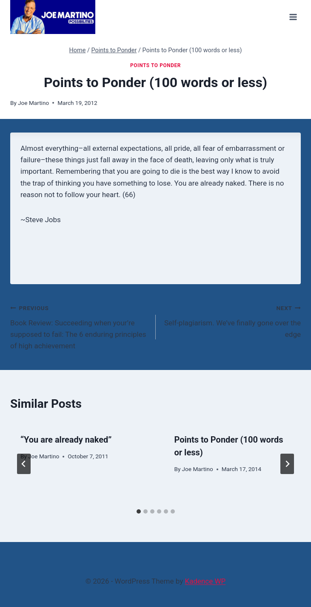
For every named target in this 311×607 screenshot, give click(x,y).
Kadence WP (205, 581)
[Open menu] (293, 16)
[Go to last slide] (24, 464)
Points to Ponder (155, 65)
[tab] (139, 511)
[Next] (287, 464)
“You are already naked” (65, 440)
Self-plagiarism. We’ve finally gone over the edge (232, 320)
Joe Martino (33, 102)
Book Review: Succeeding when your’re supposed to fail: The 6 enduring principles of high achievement (79, 326)
